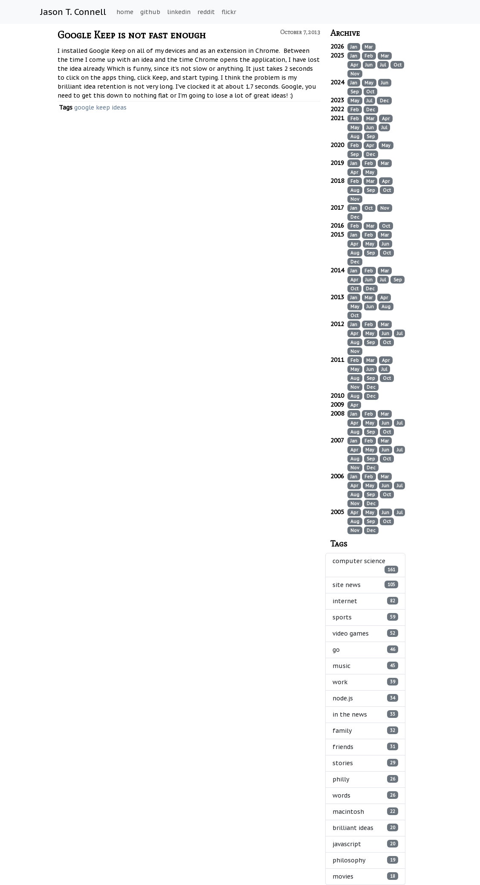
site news (365, 585)
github (150, 12)
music (365, 666)
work (365, 682)
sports (365, 617)
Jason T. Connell (73, 11)
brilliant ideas (365, 828)
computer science (365, 565)
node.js (365, 698)
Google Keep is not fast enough (132, 35)
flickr (229, 12)
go (365, 649)
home (124, 12)
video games (365, 633)
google (84, 107)
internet (365, 601)
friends (365, 747)
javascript (365, 844)
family (365, 730)
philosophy (365, 860)
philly (365, 779)
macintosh (365, 811)
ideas (119, 107)
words (365, 795)
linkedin (179, 12)
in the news (365, 714)
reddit (206, 12)
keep (103, 107)
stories (365, 763)
